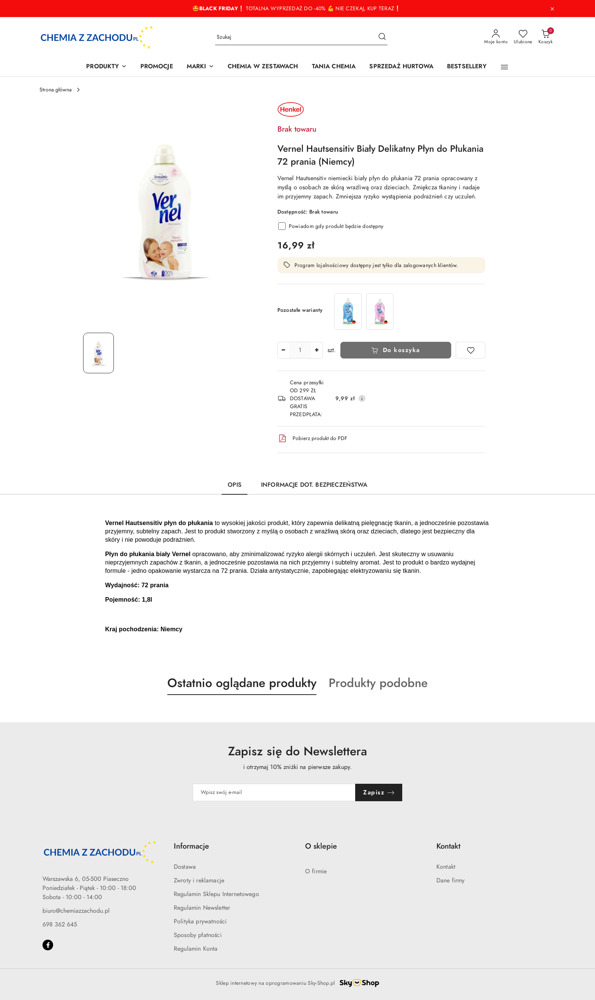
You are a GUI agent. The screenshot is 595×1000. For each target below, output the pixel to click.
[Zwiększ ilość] (317, 350)
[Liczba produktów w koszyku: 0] (545, 37)
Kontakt (445, 867)
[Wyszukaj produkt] (301, 37)
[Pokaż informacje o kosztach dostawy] (362, 398)
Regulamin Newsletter (202, 908)
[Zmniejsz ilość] (283, 350)
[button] (504, 67)
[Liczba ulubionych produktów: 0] (523, 37)
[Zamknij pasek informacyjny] (552, 8)
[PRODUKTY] (106, 67)
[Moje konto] (496, 37)
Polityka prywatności (200, 921)
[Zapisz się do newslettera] (274, 792)
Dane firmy (450, 880)
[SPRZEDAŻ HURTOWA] (401, 67)
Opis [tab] (234, 485)
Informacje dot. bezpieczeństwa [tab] (314, 485)
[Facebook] (47, 945)
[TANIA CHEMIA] (334, 67)
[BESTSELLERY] (467, 67)
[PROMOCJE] (156, 67)
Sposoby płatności (198, 935)
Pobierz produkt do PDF (312, 438)
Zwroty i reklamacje (199, 880)
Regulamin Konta (195, 949)
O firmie (316, 871)
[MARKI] (200, 67)
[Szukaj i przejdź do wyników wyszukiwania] (382, 37)
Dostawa (185, 867)
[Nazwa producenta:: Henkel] (290, 109)
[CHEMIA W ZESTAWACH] (263, 67)
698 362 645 (59, 924)
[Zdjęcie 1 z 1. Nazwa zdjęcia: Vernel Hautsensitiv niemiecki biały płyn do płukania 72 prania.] (98, 353)
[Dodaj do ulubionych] (470, 350)
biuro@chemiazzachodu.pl (76, 911)
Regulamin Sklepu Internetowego (216, 894)
